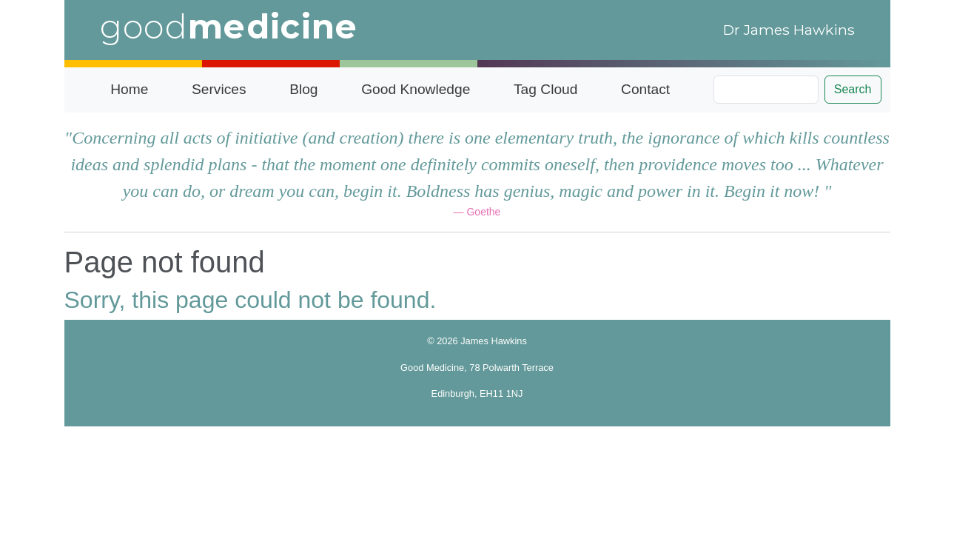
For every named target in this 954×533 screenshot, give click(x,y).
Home (129, 89)
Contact (645, 89)
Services (219, 89)
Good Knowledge (415, 89)
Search (853, 89)
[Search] (766, 90)
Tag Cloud (545, 89)
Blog (303, 89)
